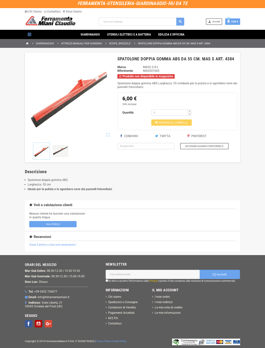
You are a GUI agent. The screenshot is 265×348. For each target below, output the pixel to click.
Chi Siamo (33, 11)
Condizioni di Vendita (122, 307)
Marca (121, 67)
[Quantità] (169, 112)
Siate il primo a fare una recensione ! (53, 244)
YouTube (38, 323)
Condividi (129, 136)
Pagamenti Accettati (121, 313)
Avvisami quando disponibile (204, 146)
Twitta (162, 136)
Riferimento (125, 71)
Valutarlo (53, 224)
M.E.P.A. (113, 318)
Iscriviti (220, 274)
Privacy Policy (103, 341)
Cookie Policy (119, 341)
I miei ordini (162, 296)
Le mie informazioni (168, 313)
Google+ (48, 323)
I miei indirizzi (164, 302)
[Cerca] (141, 22)
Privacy (153, 280)
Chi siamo (114, 296)
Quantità (128, 112)
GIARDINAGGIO (90, 34)
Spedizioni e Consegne (123, 302)
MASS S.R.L (151, 67)
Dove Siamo (72, 11)
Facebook (28, 323)
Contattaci (52, 11)
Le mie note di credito (169, 307)
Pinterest (197, 136)
